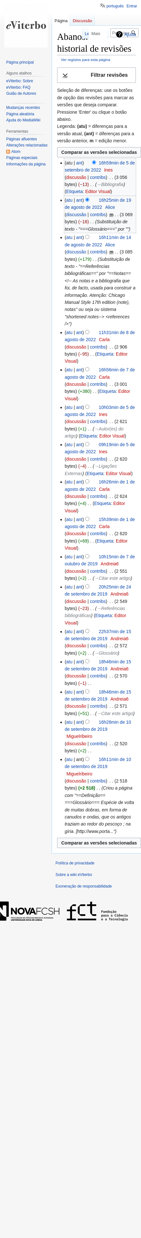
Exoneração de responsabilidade (83, 886)
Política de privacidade (75, 863)
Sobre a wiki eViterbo (73, 874)
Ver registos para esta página (85, 59)
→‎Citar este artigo (112, 578)
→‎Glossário (106, 653)
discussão (76, 177)
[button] (96, 75)
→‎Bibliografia (110, 184)
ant (79, 162)
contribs (98, 177)
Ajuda (130, 34)
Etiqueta (74, 191)
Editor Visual (97, 191)
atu (69, 200)
